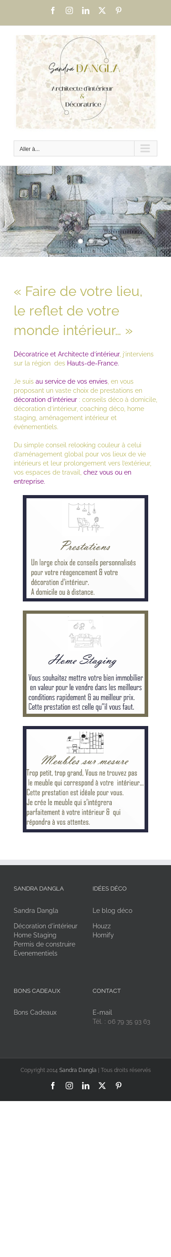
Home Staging (35, 935)
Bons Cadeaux (35, 1012)
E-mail (102, 1012)
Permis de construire (44, 944)
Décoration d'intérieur (46, 926)
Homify (103, 935)
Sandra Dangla (36, 910)
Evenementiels (35, 953)
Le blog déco (112, 910)
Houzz (102, 926)
